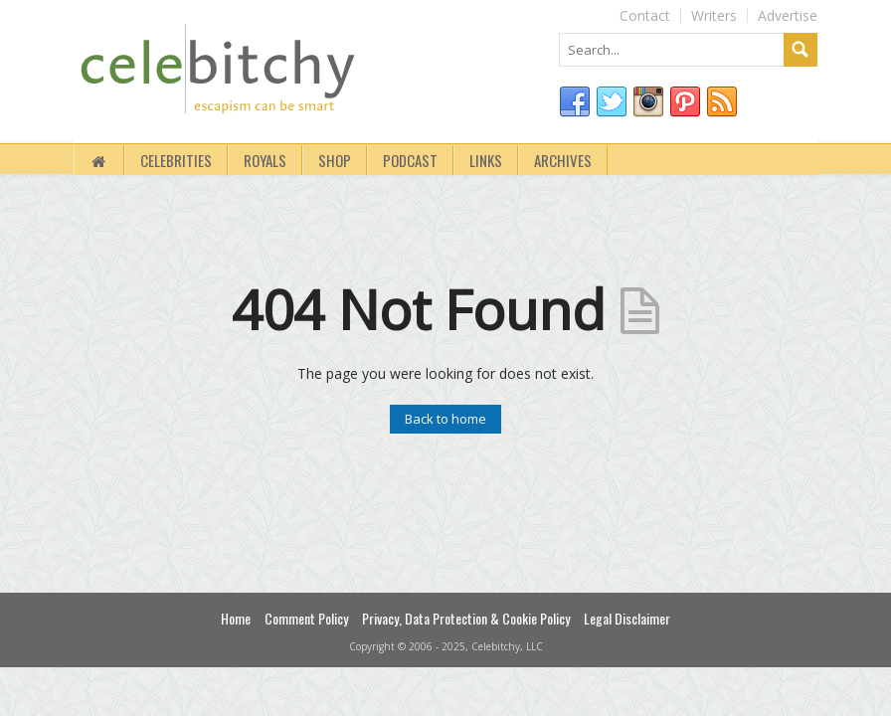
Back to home (445, 419)
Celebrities (176, 160)
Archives (563, 160)
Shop (334, 160)
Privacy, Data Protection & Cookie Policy (466, 618)
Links (485, 160)
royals (265, 160)
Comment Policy (306, 618)
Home (236, 618)
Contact (645, 15)
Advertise (787, 15)
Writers (714, 15)
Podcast (410, 160)
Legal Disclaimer (627, 618)
